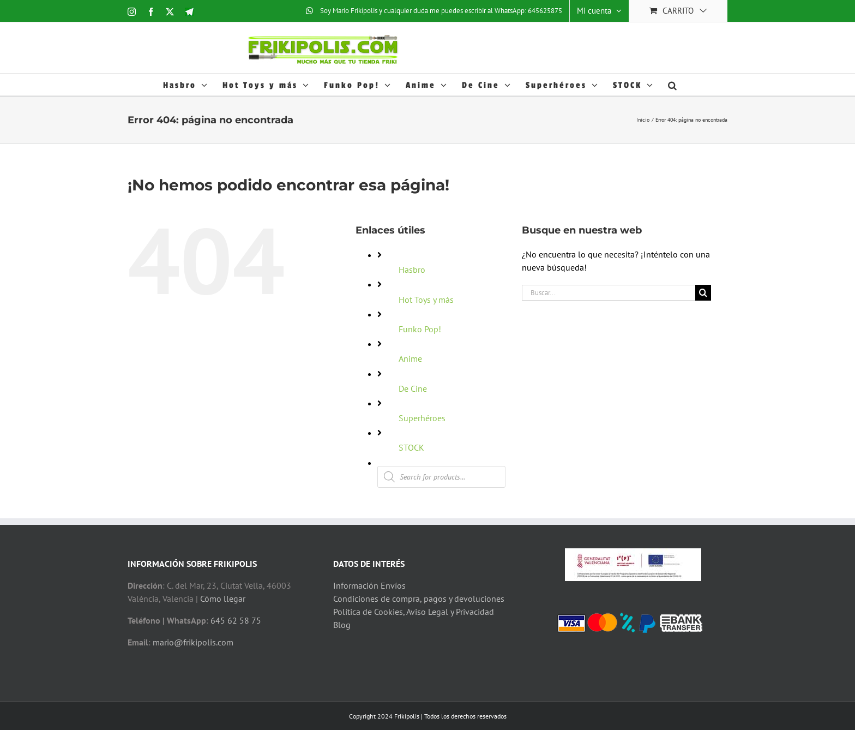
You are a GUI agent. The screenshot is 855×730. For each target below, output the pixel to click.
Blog (342, 624)
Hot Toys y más (426, 299)
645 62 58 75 (235, 620)
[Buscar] (703, 293)
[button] (673, 84)
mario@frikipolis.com (193, 642)
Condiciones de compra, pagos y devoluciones (418, 598)
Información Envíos (369, 585)
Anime (410, 358)
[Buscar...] (608, 293)
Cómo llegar (222, 598)
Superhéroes (422, 417)
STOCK (411, 447)
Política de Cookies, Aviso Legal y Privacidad (413, 611)
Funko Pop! (420, 329)
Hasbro (412, 269)
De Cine (413, 388)
